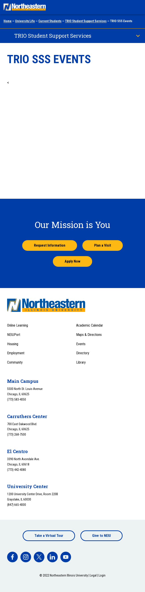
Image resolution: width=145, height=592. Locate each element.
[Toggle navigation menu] (137, 7)
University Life (25, 21)
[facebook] (12, 557)
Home (8, 21)
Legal (93, 575)
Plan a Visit (102, 245)
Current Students (50, 21)
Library (81, 362)
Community (15, 362)
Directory (82, 353)
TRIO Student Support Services (86, 21)
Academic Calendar (89, 325)
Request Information (49, 245)
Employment (15, 353)
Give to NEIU (101, 536)
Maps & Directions (89, 335)
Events (80, 344)
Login (102, 575)
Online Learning (17, 325)
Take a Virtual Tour (48, 536)
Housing (12, 344)
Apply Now (72, 261)
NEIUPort (13, 335)
